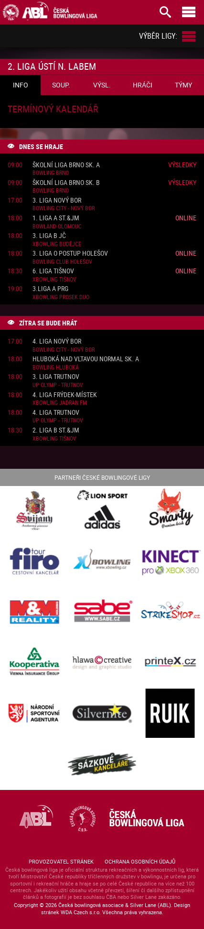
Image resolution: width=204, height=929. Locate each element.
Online (185, 217)
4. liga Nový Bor (56, 341)
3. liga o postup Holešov (70, 253)
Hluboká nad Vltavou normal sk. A (85, 359)
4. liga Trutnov (55, 413)
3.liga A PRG (50, 289)
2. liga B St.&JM (55, 430)
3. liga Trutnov (55, 377)
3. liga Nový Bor (56, 200)
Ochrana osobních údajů (140, 861)
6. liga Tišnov (53, 271)
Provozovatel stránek (61, 861)
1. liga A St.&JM (55, 218)
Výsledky (182, 164)
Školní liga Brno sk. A (66, 165)
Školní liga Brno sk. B (66, 183)
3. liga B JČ (49, 236)
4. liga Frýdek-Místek (64, 395)
